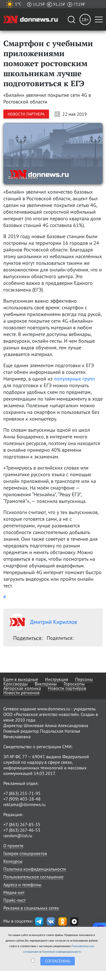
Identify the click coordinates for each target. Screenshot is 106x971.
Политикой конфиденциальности (61, 951)
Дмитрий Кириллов (43, 622)
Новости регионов (21, 692)
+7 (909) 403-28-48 (22, 799)
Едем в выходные (20, 679)
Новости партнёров (67, 688)
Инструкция (56, 679)
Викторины (46, 683)
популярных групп (74, 378)
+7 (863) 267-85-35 (21, 824)
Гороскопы (74, 683)
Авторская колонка (22, 688)
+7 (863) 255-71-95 (22, 793)
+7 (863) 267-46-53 (21, 830)
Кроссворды (15, 683)
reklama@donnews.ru (24, 804)
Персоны (84, 679)
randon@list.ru (17, 835)
